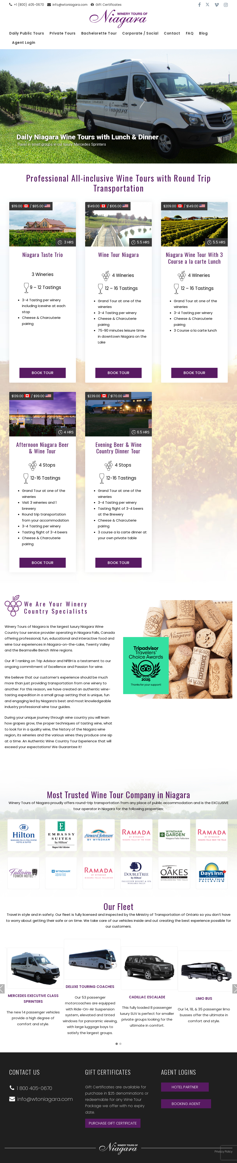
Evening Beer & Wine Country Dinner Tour (118, 447)
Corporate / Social (140, 33)
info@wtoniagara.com (67, 5)
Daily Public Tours (26, 33)
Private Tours (63, 33)
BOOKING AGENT (186, 1103)
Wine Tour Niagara (118, 254)
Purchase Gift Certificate (113, 1122)
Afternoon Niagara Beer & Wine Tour (42, 447)
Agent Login (23, 42)
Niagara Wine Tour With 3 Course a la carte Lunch (194, 257)
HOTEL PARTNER (185, 1086)
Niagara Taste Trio (42, 254)
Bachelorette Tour (99, 33)
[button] (116, 1043)
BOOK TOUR (42, 372)
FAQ (190, 33)
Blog (203, 33)
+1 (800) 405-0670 (26, 5)
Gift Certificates (106, 5)
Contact (172, 33)
